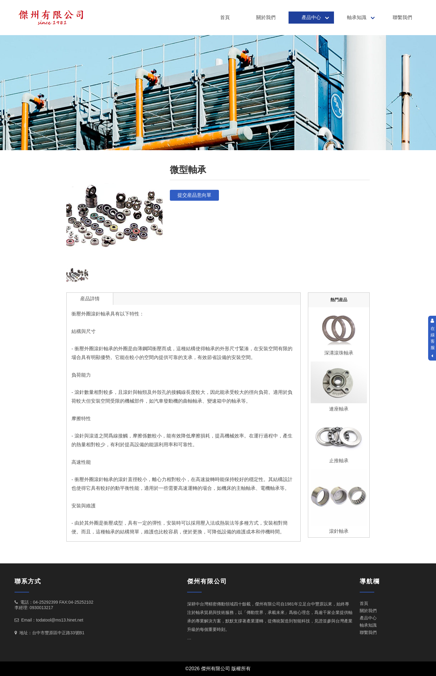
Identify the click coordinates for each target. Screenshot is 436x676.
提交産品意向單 (194, 195)
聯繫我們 (402, 17)
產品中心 (311, 17)
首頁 (225, 17)
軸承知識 (356, 17)
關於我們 (266, 17)
